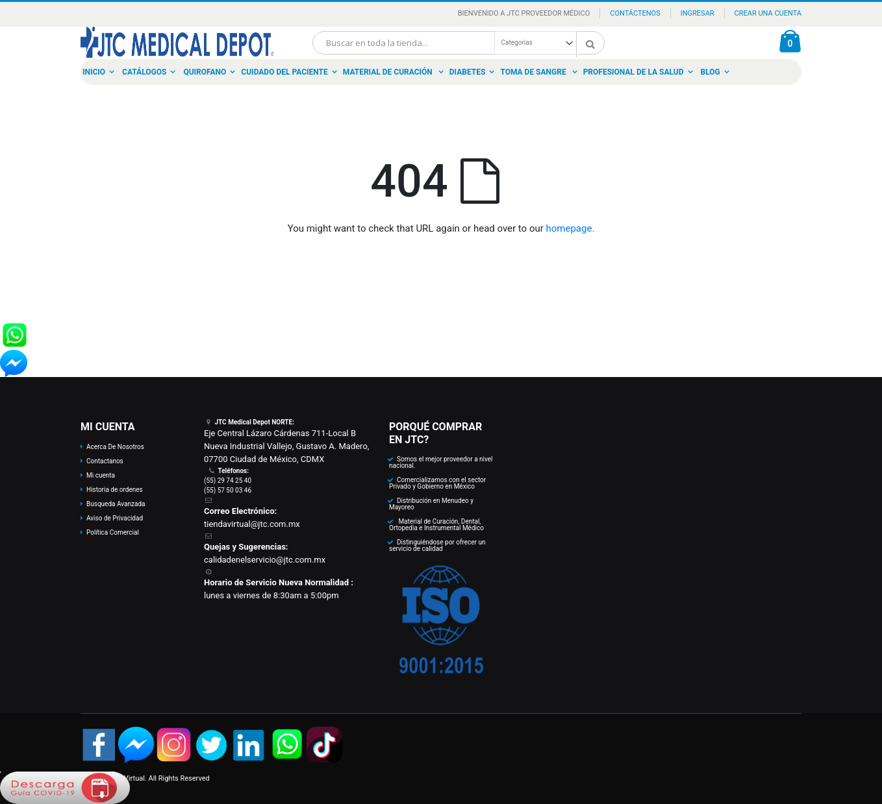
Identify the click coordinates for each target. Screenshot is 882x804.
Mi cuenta (100, 475)
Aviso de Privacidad (114, 518)
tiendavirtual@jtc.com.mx (252, 524)
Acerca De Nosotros (115, 446)
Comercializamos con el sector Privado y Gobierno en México (437, 483)
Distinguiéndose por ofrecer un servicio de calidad (437, 545)
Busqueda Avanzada (115, 503)
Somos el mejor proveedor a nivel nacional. (441, 462)
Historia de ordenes (114, 489)
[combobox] (458, 43)
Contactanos (104, 461)
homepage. (570, 228)
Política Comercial (112, 532)
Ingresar (697, 13)
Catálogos (144, 72)
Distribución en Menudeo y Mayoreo (431, 504)
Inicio (93, 72)
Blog (710, 72)
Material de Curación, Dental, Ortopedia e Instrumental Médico (436, 524)
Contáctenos (635, 13)
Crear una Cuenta (768, 13)
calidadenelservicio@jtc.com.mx (264, 560)
